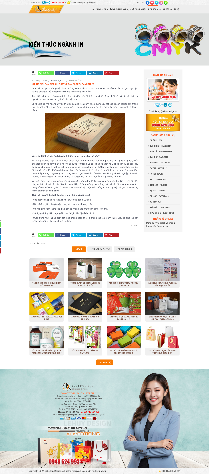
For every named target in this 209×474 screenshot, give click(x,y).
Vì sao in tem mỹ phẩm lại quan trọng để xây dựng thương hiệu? (46, 352)
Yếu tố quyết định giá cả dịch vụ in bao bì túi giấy (85, 284)
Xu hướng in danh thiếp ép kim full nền (85, 318)
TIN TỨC (152, 9)
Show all (80, 249)
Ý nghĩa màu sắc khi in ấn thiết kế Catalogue (47, 284)
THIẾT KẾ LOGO (156, 140)
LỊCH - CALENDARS (157, 191)
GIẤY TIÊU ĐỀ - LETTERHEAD (161, 151)
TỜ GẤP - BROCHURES (159, 168)
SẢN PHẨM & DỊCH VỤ (119, 9)
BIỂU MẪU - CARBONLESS (160, 207)
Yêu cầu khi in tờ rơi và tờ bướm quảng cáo (124, 284)
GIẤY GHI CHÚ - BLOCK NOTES (162, 213)
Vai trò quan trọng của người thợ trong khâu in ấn (162, 352)
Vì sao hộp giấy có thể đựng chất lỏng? (85, 352)
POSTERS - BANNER (158, 179)
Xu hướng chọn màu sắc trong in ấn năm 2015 (124, 318)
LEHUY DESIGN (99, 9)
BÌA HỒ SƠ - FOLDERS (158, 185)
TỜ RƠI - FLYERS (156, 174)
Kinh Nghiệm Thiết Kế (100, 249)
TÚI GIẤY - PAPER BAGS (159, 196)
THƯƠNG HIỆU (139, 9)
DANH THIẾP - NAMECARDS (160, 146)
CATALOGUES (155, 202)
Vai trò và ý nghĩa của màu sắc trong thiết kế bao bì (123, 352)
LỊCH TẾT (164, 9)
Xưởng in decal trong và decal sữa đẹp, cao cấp (162, 284)
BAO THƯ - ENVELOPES (159, 157)
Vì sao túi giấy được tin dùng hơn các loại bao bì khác (162, 318)
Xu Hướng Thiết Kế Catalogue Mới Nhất (46, 318)
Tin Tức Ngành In (58, 80)
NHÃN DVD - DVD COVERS (160, 163)
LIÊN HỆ (174, 9)
